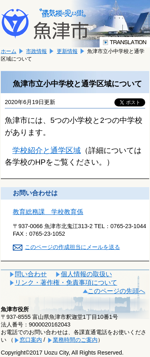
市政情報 (36, 51)
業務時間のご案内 (75, 340)
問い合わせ (31, 274)
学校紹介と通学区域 (46, 150)
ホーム (8, 51)
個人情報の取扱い (86, 274)
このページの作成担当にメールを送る (72, 247)
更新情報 (67, 51)
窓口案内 (31, 340)
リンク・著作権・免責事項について (66, 282)
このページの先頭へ (116, 291)
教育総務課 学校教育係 (48, 211)
